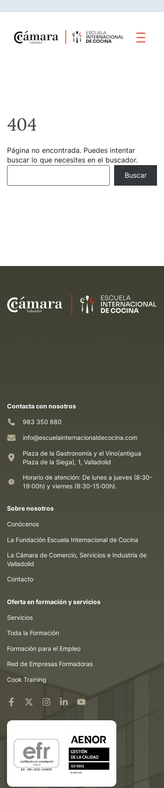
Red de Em (22, 663)
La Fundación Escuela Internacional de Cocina (72, 539)
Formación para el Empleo (43, 648)
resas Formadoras (67, 663)
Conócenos (23, 524)
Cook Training (26, 679)
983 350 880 (42, 421)
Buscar (136, 175)
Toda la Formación (33, 632)
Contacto (20, 579)
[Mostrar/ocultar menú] (140, 37)
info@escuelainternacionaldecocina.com (80, 437)
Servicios (20, 617)
